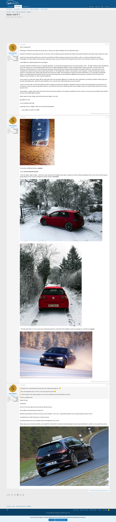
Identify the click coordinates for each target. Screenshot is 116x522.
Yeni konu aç (9, 9)
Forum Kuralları (44, 9)
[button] (30, 6)
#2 (108, 44)
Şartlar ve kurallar (84, 510)
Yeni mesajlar (17, 9)
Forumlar (18, 6)
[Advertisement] (58, 30)
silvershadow (11, 17)
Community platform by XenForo (58, 512)
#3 (108, 117)
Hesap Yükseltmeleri (34, 9)
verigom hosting (58, 514)
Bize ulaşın (76, 510)
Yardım (99, 510)
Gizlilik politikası (93, 510)
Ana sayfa (10, 6)
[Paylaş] (106, 44)
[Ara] (107, 6)
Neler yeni (26, 6)
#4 (108, 385)
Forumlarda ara (24, 9)
